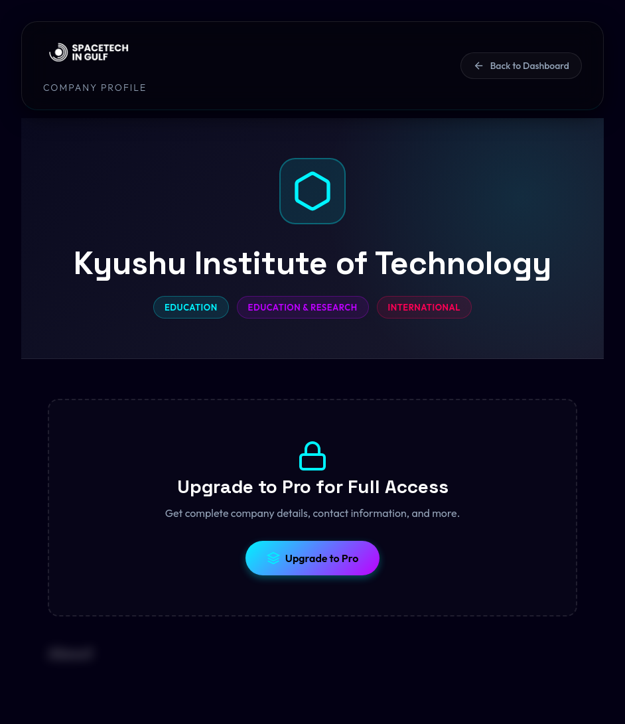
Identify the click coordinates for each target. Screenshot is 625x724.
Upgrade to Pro (313, 558)
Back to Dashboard (521, 66)
